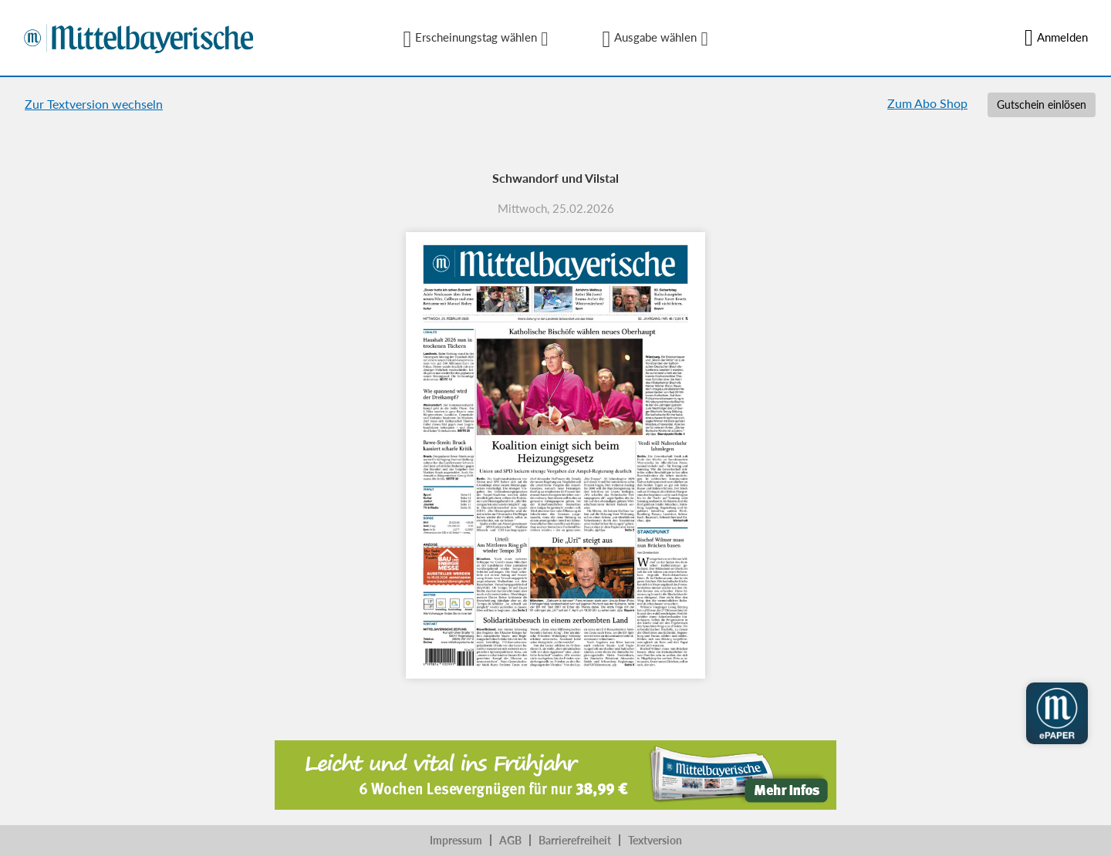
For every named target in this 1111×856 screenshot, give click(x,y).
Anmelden (1056, 37)
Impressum (456, 840)
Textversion (655, 840)
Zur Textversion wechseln (94, 103)
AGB (510, 840)
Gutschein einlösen (1041, 104)
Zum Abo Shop (927, 103)
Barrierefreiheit (575, 840)
